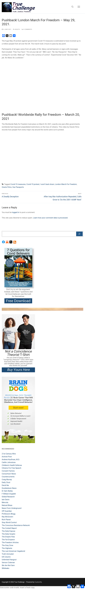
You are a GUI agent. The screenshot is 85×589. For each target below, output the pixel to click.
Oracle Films (7, 187)
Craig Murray (7, 479)
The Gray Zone (7, 545)
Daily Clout (6, 482)
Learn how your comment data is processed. (50, 218)
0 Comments (27, 29)
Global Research (8, 497)
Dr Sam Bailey (7, 491)
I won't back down (47, 184)
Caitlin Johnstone (8, 462)
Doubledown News (9, 488)
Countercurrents (8, 477)
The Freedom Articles (10, 542)
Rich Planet (6, 520)
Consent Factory (8, 471)
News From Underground (11, 508)
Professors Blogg (8, 514)
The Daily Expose (8, 531)
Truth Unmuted (8, 554)
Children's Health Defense (12, 465)
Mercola (5, 502)
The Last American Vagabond (13, 551)
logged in (15, 212)
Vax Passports (18, 187)
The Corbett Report (9, 528)
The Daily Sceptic (8, 534)
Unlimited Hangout (9, 560)
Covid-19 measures (18, 184)
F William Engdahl (9, 494)
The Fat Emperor (8, 540)
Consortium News (9, 474)
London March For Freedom (66, 184)
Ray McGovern (7, 517)
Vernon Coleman (8, 562)
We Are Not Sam (8, 565)
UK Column (6, 557)
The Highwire (7, 548)
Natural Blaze (7, 505)
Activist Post (7, 457)
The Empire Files (8, 537)
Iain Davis (5, 500)
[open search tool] (72, 7)
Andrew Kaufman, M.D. (11, 459)
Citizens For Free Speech (11, 468)
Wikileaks (5, 568)
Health (16, 29)
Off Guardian (7, 511)
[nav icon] (78, 6)
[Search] (79, 234)
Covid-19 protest (32, 184)
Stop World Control (9, 522)
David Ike (5, 485)
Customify (38, 582)
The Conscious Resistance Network (16, 525)
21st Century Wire (9, 454)
